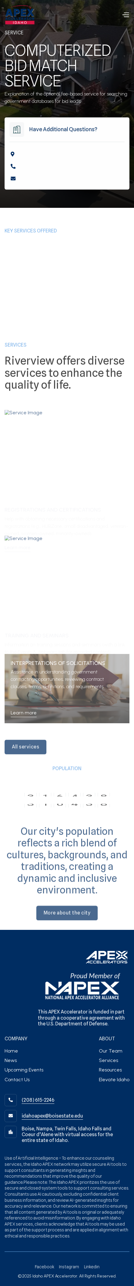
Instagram (69, 1266)
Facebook (44, 1266)
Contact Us (17, 1079)
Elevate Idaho (114, 1079)
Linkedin (92, 1266)
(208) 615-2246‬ (38, 1100)
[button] (125, 15)
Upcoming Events (24, 1070)
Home (11, 1051)
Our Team (110, 1051)
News (11, 1060)
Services (108, 1060)
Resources (110, 1070)
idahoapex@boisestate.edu (52, 1116)
